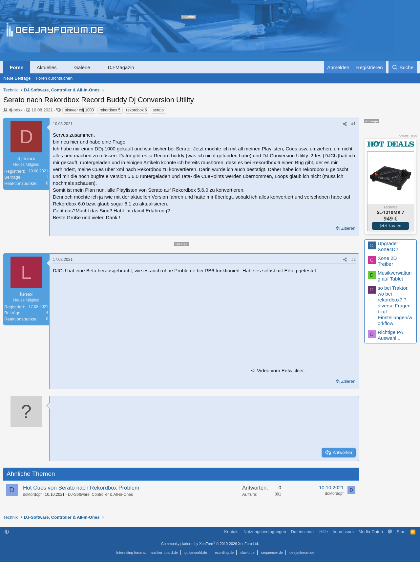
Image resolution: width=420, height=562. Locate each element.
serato (158, 110)
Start (401, 531)
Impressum (343, 531)
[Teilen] (345, 124)
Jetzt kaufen (390, 225)
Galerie (82, 67)
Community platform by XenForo (210, 544)
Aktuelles (47, 67)
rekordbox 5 (110, 110)
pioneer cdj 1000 (79, 110)
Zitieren (348, 228)
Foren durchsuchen (54, 78)
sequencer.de (272, 552)
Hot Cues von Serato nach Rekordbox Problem (81, 488)
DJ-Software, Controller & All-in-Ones (100, 494)
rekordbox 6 (136, 110)
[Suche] (402, 67)
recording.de (224, 552)
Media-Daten (371, 531)
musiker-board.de (164, 552)
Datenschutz (303, 531)
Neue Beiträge (17, 78)
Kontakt (231, 531)
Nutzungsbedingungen (264, 531)
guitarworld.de (195, 552)
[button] (62, 67)
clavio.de (247, 552)
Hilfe (323, 531)
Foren (17, 67)
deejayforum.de (301, 552)
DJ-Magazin (121, 67)
